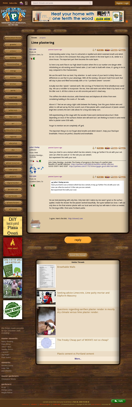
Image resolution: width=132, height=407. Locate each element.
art (13, 124)
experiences (13, 156)
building (13, 58)
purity (13, 90)
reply (78, 239)
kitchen (13, 84)
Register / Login (122, 3)
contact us (25, 404)
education (13, 143)
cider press (13, 170)
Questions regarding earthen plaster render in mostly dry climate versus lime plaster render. (86, 311)
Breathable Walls (66, 267)
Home (5, 3)
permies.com (13, 189)
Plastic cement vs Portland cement (75, 353)
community (13, 104)
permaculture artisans (13, 130)
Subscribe (13, 3)
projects (13, 176)
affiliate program (44, 404)
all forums (13, 209)
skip (12, 150)
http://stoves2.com (75, 219)
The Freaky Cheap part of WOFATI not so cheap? (82, 340)
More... (78, 359)
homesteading (13, 64)
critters (13, 51)
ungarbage (13, 97)
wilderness (13, 110)
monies (13, 77)
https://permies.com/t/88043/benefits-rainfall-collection (92, 164)
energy (13, 71)
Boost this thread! (78, 255)
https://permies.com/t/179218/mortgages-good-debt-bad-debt (93, 166)
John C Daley (34, 147)
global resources (12, 163)
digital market (13, 183)
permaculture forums (13, 38)
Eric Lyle (33, 49)
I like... (32, 165)
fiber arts (13, 117)
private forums (13, 203)
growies (13, 44)
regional (13, 137)
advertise (34, 404)
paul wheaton (96, 404)
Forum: (34, 38)
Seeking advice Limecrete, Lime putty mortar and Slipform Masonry (83, 294)
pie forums (13, 196)
